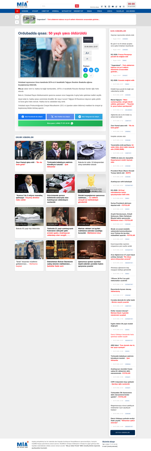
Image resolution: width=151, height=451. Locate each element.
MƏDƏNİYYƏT (78, 11)
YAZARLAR (120, 11)
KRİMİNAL (55, 11)
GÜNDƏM (25, 11)
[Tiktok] (116, 6)
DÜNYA (109, 11)
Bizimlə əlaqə (94, 7)
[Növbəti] (17, 22)
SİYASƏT (35, 11)
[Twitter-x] (105, 6)
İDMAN (89, 11)
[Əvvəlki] (17, 17)
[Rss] (123, 6)
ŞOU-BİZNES (130, 11)
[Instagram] (109, 6)
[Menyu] (17, 11)
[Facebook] (101, 6)
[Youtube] (112, 6)
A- (87, 59)
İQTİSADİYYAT (66, 11)
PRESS (99, 11)
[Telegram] (120, 6)
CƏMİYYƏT (45, 11)
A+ (87, 53)
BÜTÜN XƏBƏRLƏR (123, 432)
